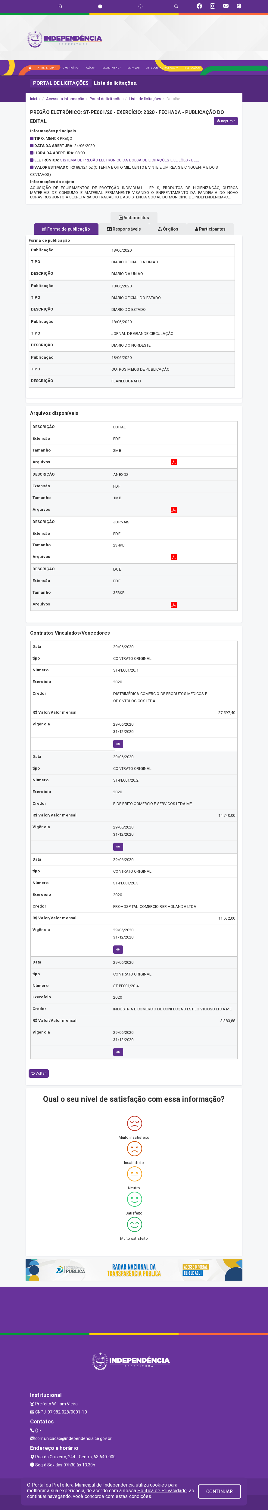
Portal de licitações (106, 98)
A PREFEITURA (47, 67)
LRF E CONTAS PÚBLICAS (162, 67)
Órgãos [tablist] (168, 229)
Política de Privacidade (162, 1490)
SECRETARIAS (111, 67)
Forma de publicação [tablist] (66, 229)
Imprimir (226, 121)
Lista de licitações (145, 98)
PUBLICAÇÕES (193, 67)
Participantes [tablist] (210, 229)
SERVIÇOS (133, 67)
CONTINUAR (219, 1491)
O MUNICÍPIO (71, 67)
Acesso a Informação (65, 98)
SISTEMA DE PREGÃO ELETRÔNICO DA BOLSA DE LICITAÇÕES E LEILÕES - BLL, (129, 160)
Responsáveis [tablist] (124, 229)
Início (35, 98)
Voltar (39, 1073)
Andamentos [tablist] (134, 217)
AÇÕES (91, 67)
